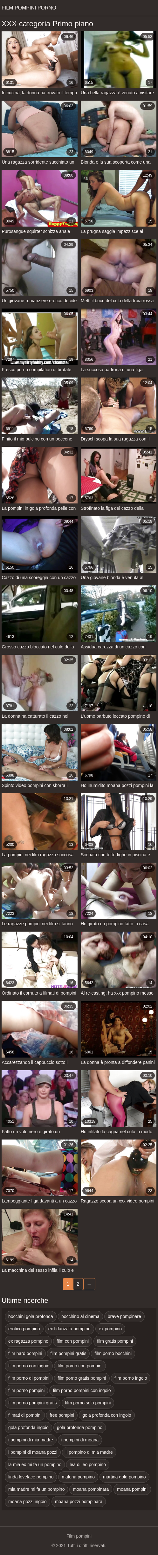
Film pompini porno (29, 7)
